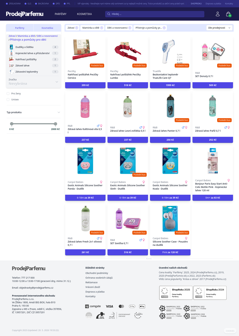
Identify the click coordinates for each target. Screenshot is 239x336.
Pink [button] (170, 252)
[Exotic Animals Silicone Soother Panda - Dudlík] (85, 160)
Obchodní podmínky (97, 273)
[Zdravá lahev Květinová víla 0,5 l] (85, 106)
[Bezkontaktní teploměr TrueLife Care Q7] (170, 51)
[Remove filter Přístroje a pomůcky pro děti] (164, 27)
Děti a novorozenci (47, 35)
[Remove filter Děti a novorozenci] (129, 27)
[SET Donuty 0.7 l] (212, 51)
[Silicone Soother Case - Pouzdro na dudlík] (170, 218)
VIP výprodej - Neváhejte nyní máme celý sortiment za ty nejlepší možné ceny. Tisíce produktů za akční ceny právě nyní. (127, 3)
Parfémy (60, 14)
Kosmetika (84, 14)
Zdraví (12, 35)
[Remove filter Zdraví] (76, 27)
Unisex (15, 99)
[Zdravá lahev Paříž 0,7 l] (212, 106)
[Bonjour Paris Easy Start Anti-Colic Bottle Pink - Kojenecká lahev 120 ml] (212, 160)
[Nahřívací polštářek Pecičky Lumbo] (127, 51)
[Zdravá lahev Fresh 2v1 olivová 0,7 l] (85, 218)
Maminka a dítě (26, 35)
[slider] (11, 123)
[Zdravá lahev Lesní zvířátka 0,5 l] (127, 106)
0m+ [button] (213, 197)
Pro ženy (16, 93)
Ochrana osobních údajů (99, 277)
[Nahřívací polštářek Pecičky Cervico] (85, 51)
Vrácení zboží (93, 287)
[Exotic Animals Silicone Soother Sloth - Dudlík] (127, 160)
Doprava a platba (213, 3)
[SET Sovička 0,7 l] (127, 218)
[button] (85, 85)
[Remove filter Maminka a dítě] (101, 27)
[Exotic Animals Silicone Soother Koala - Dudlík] (170, 160)
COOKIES (230, 331)
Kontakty (229, 3)
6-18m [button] (85, 197)
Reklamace (92, 282)
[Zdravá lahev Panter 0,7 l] (170, 106)
